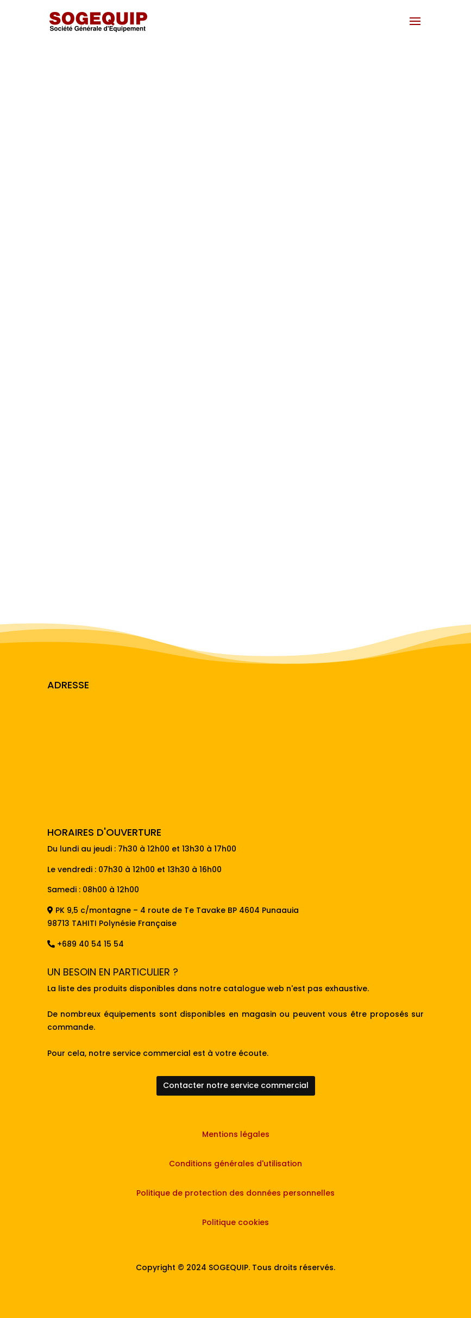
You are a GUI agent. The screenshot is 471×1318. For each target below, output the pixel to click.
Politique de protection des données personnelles (235, 1193)
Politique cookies (235, 1222)
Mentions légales (235, 1134)
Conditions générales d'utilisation (235, 1163)
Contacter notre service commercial (236, 1085)
